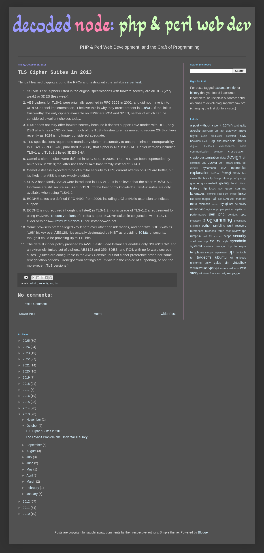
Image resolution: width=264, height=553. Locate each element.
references (197, 231)
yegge (236, 273)
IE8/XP (146, 108)
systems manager (215, 246)
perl (212, 214)
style (225, 241)
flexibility (203, 178)
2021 (27, 365)
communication (199, 151)
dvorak (194, 168)
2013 (27, 414)
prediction (195, 220)
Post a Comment (35, 304)
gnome (194, 183)
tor (192, 257)
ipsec (212, 188)
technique (240, 246)
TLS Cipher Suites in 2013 (44, 431)
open (221, 209)
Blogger (203, 532)
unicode (241, 257)
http (204, 188)
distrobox (195, 162)
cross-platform (237, 151)
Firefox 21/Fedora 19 (69, 221)
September (34, 445)
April (30, 475)
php (221, 214)
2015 (27, 402)
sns (200, 241)
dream (229, 162)
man (219, 199)
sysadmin (238, 241)
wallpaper (234, 268)
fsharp (217, 178)
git (244, 178)
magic (206, 198)
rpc (244, 231)
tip (234, 87)
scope (227, 236)
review (236, 231)
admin (33, 283)
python (206, 225)
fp (211, 178)
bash (204, 141)
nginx (209, 209)
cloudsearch (226, 146)
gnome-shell (209, 183)
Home (98, 314)
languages (197, 193)
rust (204, 236)
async (194, 135)
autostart (231, 136)
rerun (221, 231)
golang (224, 183)
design (234, 157)
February (33, 488)
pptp (243, 214)
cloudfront (208, 146)
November (34, 419)
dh (244, 157)
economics (238, 168)
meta (193, 204)
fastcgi (226, 173)
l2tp (244, 188)
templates (197, 252)
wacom (224, 268)
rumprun (195, 236)
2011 (27, 507)
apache (195, 130)
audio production (212, 136)
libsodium (222, 193)
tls (56, 283)
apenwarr (207, 130)
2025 (27, 340)
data (223, 157)
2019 (27, 377)
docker (212, 162)
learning (211, 193)
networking (197, 209)
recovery (240, 225)
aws (242, 135)
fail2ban (215, 173)
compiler (219, 151)
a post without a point (205, 125)
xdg (224, 273)
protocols (195, 225)
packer (229, 209)
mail (214, 198)
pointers (233, 214)
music (215, 204)
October (32, 425)
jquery (228, 188)
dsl (244, 162)
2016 (27, 396)
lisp (192, 198)
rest (228, 231)
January (32, 494)
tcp (230, 246)
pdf (244, 209)
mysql (223, 204)
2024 (27, 347)
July (29, 457)
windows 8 (205, 273)
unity (208, 262)
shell (193, 241)
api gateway (228, 130)
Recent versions (63, 216)
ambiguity (240, 125)
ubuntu (220, 257)
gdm (239, 178)
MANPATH (229, 199)
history (194, 93)
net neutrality (237, 204)
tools (243, 252)
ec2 (223, 168)
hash (234, 183)
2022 (27, 359)
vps (217, 268)
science (217, 236)
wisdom (216, 273)
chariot (241, 141)
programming (217, 220)
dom (221, 162)
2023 (27, 353)
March (31, 481)
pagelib (238, 209)
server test (133, 82)
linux (242, 193)
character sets (226, 141)
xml (229, 273)
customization (209, 157)
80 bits (143, 232)
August (31, 451)
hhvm (243, 183)
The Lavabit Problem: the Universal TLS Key (56, 437)
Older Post (168, 314)
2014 (27, 408)
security (43, 283)
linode (233, 193)
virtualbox (239, 262)
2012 (27, 501)
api (217, 130)
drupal (237, 162)
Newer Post (27, 314)
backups (195, 141)
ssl (51, 283)
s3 (210, 236)
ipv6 (220, 188)
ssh (212, 241)
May (29, 469)
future (225, 178)
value (217, 262)
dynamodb (209, 168)
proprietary (240, 220)
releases (210, 231)
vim (227, 262)
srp (206, 241)
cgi (213, 141)
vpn (211, 268)
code (243, 146)
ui (231, 257)
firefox (236, 173)
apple (242, 130)
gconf (233, 178)
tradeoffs (204, 257)
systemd (196, 246)
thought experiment (216, 252)
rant (230, 225)
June (30, 463)
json (237, 188)
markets (241, 198)
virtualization (199, 268)
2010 (27, 514)
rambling (219, 225)
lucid (198, 198)
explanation (223, 87)
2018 (27, 383)
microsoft (204, 204)
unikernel (196, 262)
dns (204, 162)
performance (198, 214)
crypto (194, 157)
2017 (27, 390)
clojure (194, 146)
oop (215, 209)
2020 (27, 371)
